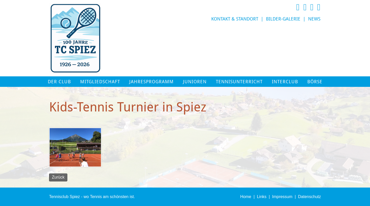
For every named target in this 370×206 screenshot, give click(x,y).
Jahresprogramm (151, 81)
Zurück (58, 177)
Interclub (285, 81)
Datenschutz (309, 196)
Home (245, 196)
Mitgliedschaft (100, 81)
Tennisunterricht (239, 81)
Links (261, 196)
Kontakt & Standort (234, 19)
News (314, 19)
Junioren (195, 81)
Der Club (59, 81)
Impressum (282, 196)
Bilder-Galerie (283, 19)
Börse (314, 81)
